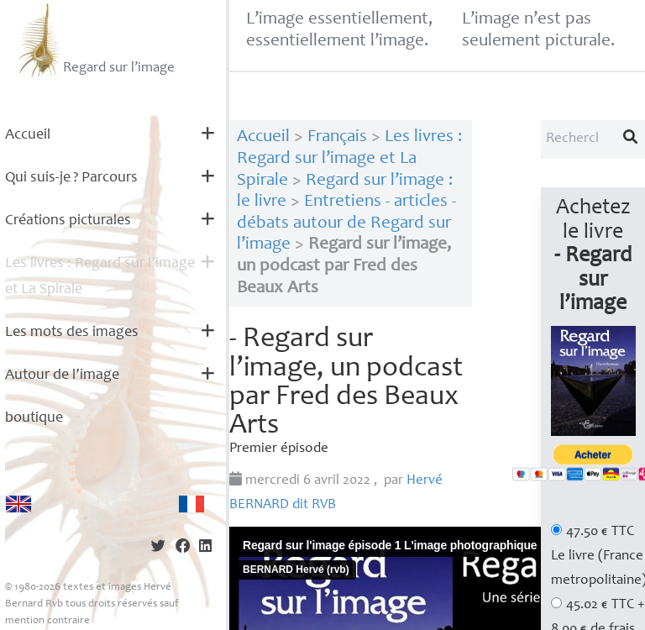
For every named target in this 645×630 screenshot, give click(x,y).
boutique (34, 418)
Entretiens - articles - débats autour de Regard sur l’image (346, 223)
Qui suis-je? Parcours (71, 178)
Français (337, 137)
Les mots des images (72, 332)
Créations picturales (68, 220)
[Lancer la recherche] (630, 139)
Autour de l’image (62, 375)
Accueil (27, 135)
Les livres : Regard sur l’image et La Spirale (100, 276)
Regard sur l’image (94, 40)
